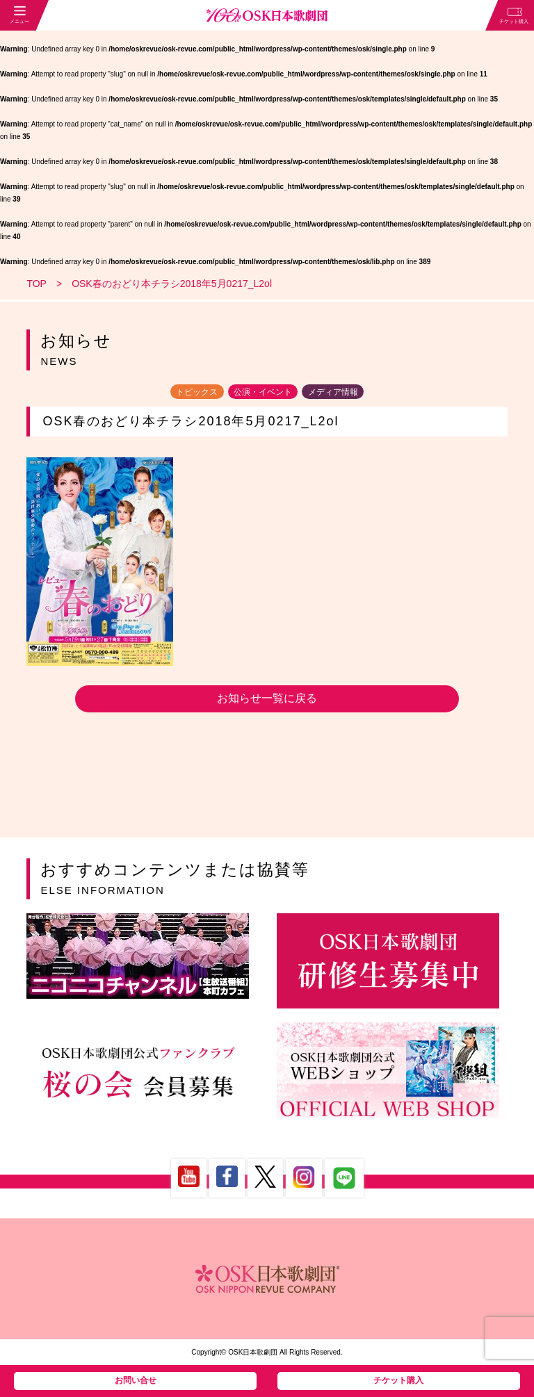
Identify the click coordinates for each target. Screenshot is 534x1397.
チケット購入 (398, 1380)
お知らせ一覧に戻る (267, 698)
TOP (36, 283)
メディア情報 (333, 391)
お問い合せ (135, 1380)
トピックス (197, 391)
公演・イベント (263, 391)
